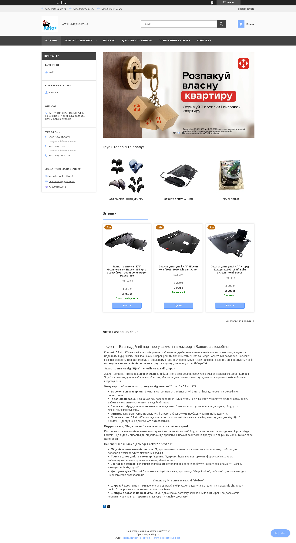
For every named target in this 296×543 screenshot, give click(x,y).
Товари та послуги (78, 40)
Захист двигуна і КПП (178, 199)
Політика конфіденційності (166, 538)
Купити (127, 305)
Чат (280, 533)
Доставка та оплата (137, 40)
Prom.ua (165, 531)
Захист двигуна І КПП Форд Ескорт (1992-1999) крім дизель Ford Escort (230, 269)
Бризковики (231, 199)
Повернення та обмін (174, 40)
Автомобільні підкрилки (126, 199)
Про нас (109, 40)
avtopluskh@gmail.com (62, 181)
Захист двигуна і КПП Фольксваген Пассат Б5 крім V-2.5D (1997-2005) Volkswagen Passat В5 (126, 271)
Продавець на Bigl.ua (148, 534)
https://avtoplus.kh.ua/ (61, 176)
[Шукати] (221, 24)
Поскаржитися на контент (136, 538)
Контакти (204, 40)
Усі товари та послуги (238, 321)
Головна (51, 40)
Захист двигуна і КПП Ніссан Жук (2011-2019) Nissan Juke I (178, 268)
